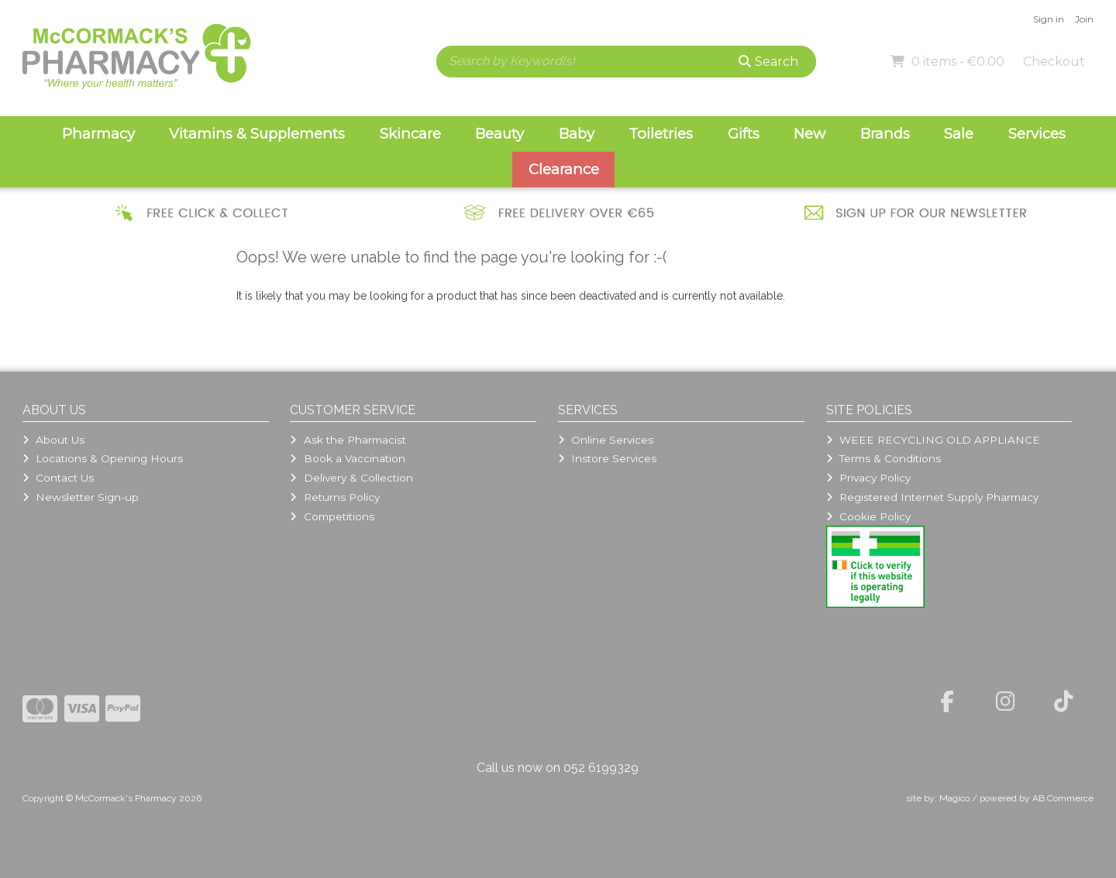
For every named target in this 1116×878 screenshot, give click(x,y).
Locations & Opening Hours (102, 458)
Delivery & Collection (351, 478)
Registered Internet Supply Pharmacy (932, 497)
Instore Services (607, 458)
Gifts (744, 133)
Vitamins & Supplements (257, 133)
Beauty (499, 133)
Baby (576, 133)
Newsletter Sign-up (80, 497)
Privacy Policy (868, 478)
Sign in (1048, 19)
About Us (53, 440)
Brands (885, 133)
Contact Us (58, 478)
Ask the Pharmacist (347, 440)
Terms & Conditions (883, 458)
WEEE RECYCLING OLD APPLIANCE (933, 440)
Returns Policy (334, 497)
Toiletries (661, 133)
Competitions (332, 516)
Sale (958, 133)
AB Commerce (1063, 798)
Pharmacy (98, 133)
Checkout (1054, 61)
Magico (954, 798)
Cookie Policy (868, 516)
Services (1037, 133)
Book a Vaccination (347, 458)
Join (1084, 19)
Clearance (564, 169)
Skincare (410, 133)
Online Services (605, 440)
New (809, 133)
